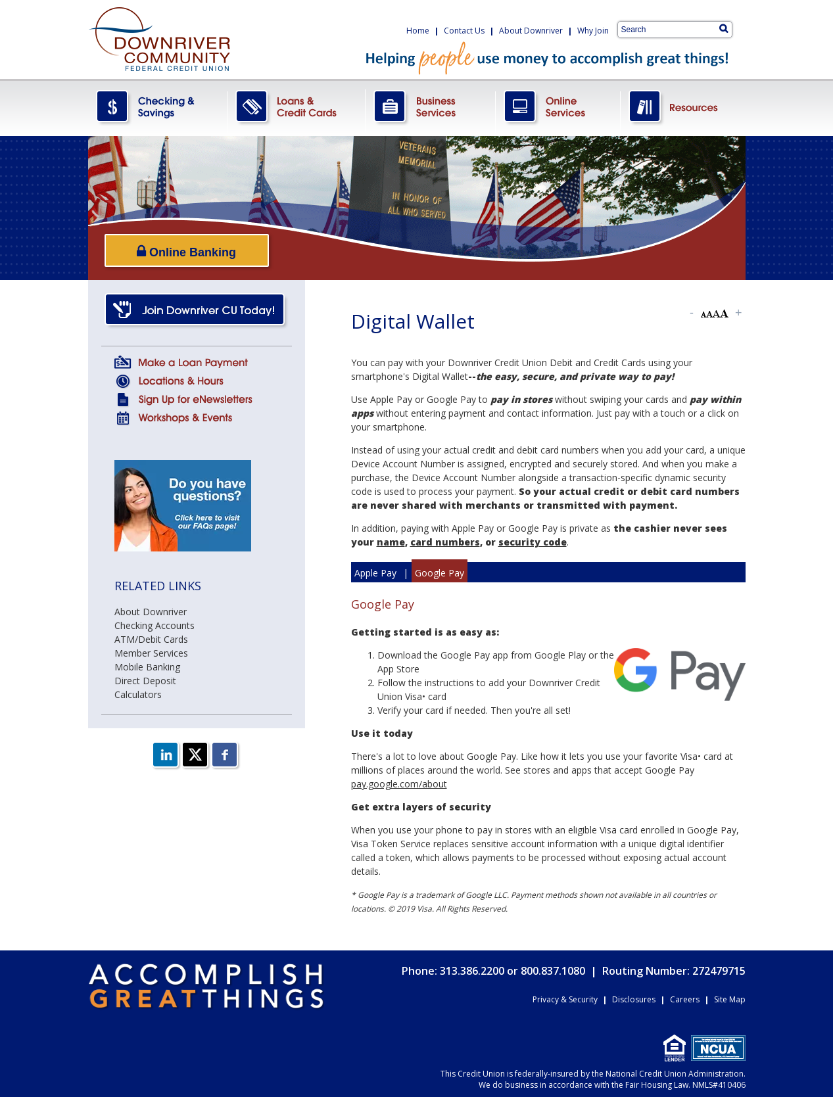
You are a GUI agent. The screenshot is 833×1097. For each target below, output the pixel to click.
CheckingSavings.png (157, 107)
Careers (685, 999)
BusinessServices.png (431, 107)
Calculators (138, 694)
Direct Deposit (145, 680)
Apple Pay (375, 573)
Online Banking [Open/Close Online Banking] (186, 251)
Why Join (593, 30)
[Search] (723, 28)
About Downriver (531, 30)
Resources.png (683, 107)
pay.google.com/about (399, 784)
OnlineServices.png (558, 107)
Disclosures (633, 999)
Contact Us (464, 30)
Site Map (730, 999)
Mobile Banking (147, 667)
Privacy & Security (565, 999)
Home (417, 30)
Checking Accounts (154, 625)
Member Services (151, 653)
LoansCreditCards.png (296, 107)
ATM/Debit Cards (151, 639)
